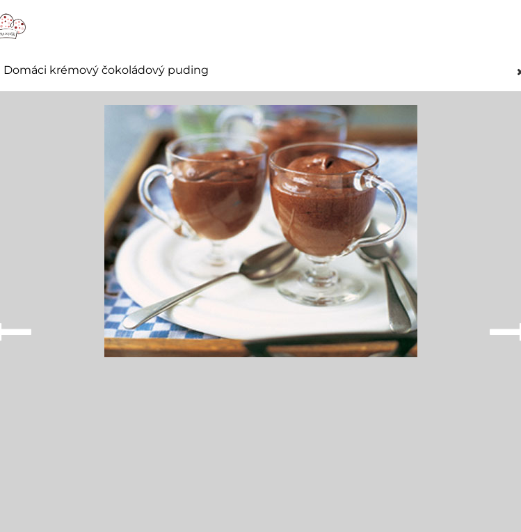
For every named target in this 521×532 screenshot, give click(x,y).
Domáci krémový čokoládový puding (106, 70)
